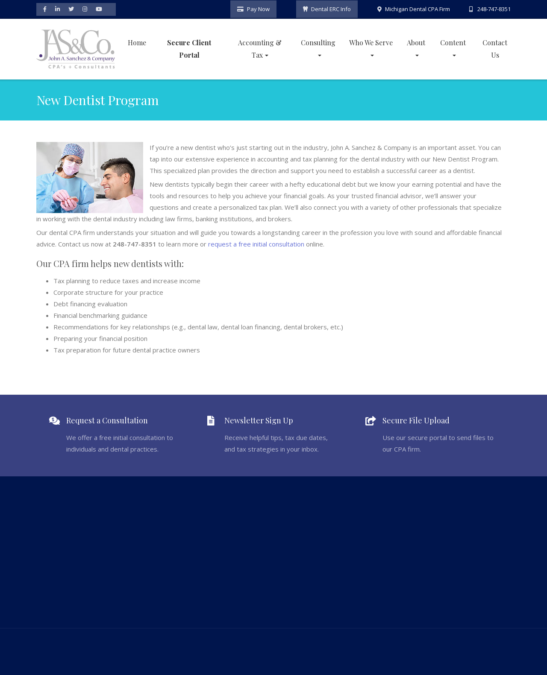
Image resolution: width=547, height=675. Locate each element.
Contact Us (494, 48)
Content (453, 41)
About (416, 41)
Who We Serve (371, 41)
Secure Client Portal (189, 48)
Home (137, 41)
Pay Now (258, 8)
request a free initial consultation (256, 243)
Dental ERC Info (331, 8)
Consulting (318, 41)
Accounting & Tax (260, 48)
